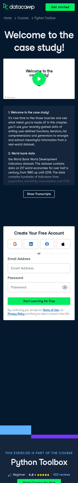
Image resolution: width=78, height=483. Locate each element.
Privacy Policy (16, 313)
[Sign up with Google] (15, 244)
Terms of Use (51, 310)
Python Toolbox (45, 18)
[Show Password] (65, 287)
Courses (23, 18)
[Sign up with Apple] (63, 244)
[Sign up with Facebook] (47, 244)
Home (8, 18)
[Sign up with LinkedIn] (31, 244)
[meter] (39, 475)
